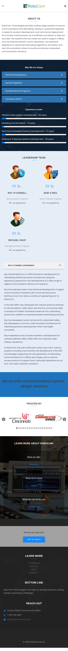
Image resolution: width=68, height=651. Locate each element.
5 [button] (25, 428)
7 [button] (29, 428)
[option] (48, 418)
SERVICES (34, 566)
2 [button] (19, 428)
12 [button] (40, 428)
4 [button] (23, 428)
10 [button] (36, 428)
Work (34, 485)
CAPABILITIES (34, 563)
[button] (34, 74)
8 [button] (32, 428)
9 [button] (34, 428)
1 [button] (17, 428)
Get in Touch (33, 539)
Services (34, 464)
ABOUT (34, 569)
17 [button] (51, 428)
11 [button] (38, 428)
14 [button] (45, 428)
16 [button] (49, 428)
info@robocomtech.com (19, 619)
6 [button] (27, 428)
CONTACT (34, 572)
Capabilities (34, 507)
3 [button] (21, 428)
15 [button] (47, 428)
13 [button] (42, 428)
